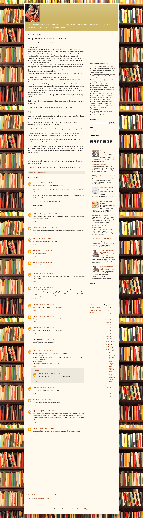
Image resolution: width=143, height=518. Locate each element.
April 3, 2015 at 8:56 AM (46, 239)
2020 (108, 325)
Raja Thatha (36, 411)
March (110, 350)
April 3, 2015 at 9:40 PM (46, 273)
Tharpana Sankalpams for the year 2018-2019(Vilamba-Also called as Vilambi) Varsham (107, 253)
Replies (37, 370)
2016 (108, 336)
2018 (108, 330)
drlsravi (35, 250)
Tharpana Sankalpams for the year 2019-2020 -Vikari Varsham (103, 176)
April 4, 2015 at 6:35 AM (50, 411)
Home (56, 495)
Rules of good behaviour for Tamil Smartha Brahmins (101, 239)
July (109, 344)
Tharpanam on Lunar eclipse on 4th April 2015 (111, 378)
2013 (108, 388)
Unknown (35, 239)
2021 (108, 322)
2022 (108, 319)
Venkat (35, 399)
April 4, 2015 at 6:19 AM (44, 399)
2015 (108, 339)
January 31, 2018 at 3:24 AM (52, 373)
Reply (34, 208)
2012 (108, 391)
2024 (108, 313)
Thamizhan (36, 387)
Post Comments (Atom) (42, 498)
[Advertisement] (56, 478)
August (110, 341)
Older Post (81, 495)
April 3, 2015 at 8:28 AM (50, 227)
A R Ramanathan (38, 214)
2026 (108, 308)
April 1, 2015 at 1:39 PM (46, 183)
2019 (108, 327)
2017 (108, 333)
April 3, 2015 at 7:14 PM (45, 250)
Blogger (86, 509)
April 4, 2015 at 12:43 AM (46, 304)
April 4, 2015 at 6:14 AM (47, 387)
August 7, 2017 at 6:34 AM (46, 428)
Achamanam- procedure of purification (107, 188)
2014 (108, 385)
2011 (108, 393)
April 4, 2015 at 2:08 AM (47, 339)
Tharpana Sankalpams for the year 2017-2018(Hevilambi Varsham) (107, 267)
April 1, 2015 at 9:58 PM (50, 214)
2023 (108, 316)
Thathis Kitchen (37, 227)
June (109, 347)
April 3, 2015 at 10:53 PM (46, 287)
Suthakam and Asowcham (99, 164)
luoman (74, 509)
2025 (108, 311)
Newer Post (31, 495)
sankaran (35, 183)
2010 (108, 396)
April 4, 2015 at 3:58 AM (46, 351)
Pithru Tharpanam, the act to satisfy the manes (111, 355)
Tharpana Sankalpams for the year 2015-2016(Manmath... (111, 366)
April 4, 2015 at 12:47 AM (46, 316)
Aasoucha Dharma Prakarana (100, 215)
